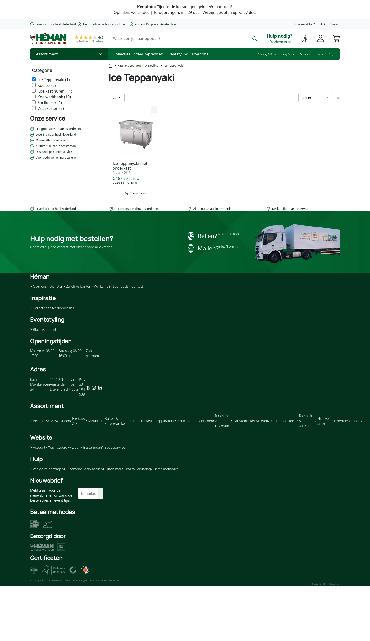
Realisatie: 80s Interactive (325, 584)
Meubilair (93, 421)
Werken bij (100, 286)
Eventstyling (177, 54)
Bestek (36, 421)
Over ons (200, 54)
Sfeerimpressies (148, 54)
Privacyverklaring (86, 580)
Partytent (238, 421)
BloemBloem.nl (43, 329)
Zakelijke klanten (77, 286)
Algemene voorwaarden (83, 469)
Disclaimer (112, 469)
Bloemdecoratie (344, 421)
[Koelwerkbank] (34, 96)
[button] (336, 38)
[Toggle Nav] (69, 54)
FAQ (322, 24)
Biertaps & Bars (77, 421)
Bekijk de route (74, 384)
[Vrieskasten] (34, 108)
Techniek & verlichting (306, 421)
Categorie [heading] (42, 70)
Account (37, 447)
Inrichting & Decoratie (221, 421)
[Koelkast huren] (34, 91)
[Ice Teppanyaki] (34, 79)
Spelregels (119, 286)
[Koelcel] (34, 85)
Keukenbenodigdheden (193, 421)
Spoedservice (113, 447)
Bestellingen (91, 447)
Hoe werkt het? (304, 24)
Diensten (55, 286)
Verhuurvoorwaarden (108, 580)
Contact (335, 24)
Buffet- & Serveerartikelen (116, 421)
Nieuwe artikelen (323, 421)
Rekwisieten (257, 421)
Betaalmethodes (165, 469)
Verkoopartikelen (282, 421)
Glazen (63, 421)
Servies (50, 421)
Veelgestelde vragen (47, 469)
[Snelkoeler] (34, 102)
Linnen (136, 421)
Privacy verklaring (136, 469)
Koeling (153, 66)
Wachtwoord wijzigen (63, 447)
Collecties (121, 54)
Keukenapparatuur (130, 66)
